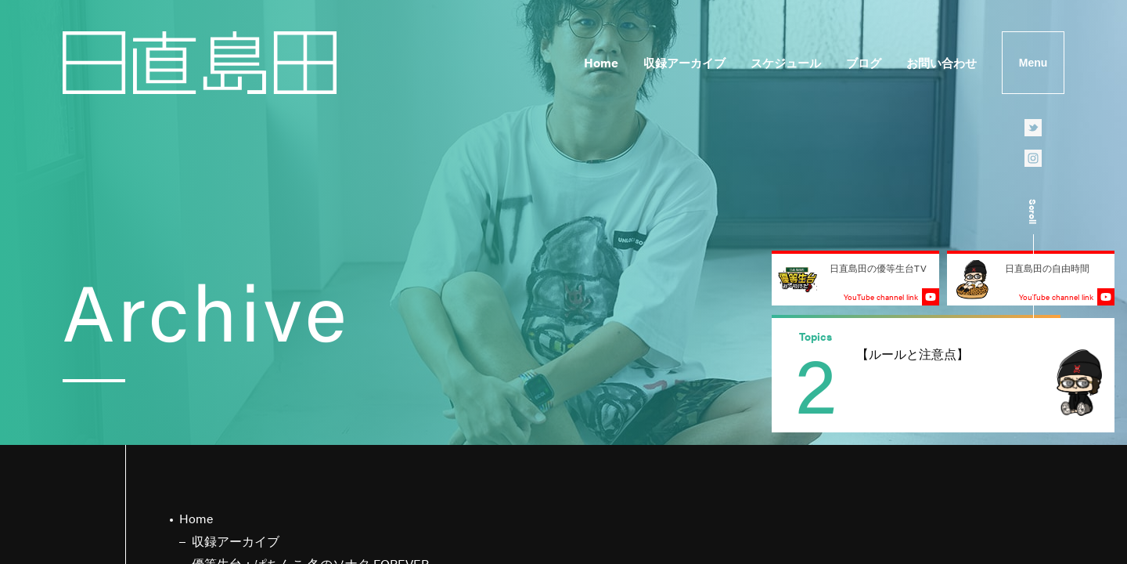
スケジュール (786, 62)
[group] (943, 375)
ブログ (863, 62)
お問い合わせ (941, 62)
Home (601, 62)
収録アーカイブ (684, 62)
